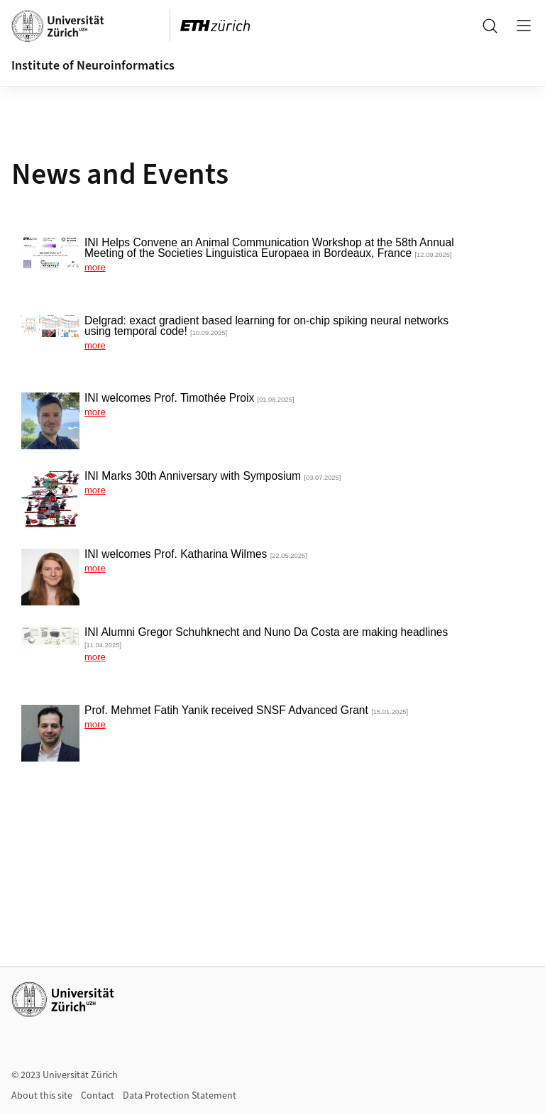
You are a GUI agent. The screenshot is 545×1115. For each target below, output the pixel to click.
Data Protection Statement (179, 1096)
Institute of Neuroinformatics (93, 66)
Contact (97, 1096)
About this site (41, 1096)
